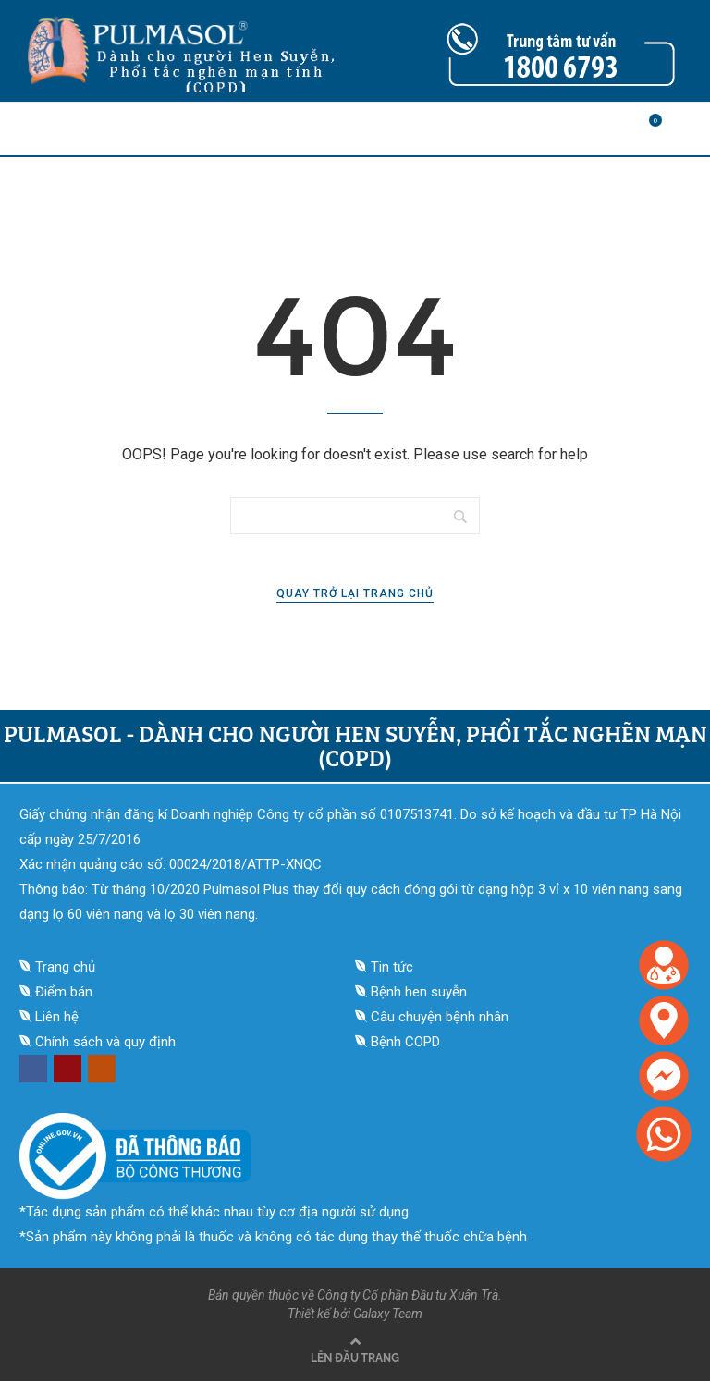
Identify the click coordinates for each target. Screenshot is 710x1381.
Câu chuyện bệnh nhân (439, 1016)
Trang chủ (65, 967)
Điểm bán (63, 992)
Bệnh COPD (405, 1041)
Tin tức (392, 967)
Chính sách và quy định (105, 1041)
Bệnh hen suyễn (419, 992)
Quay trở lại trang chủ (355, 593)
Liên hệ (57, 1016)
